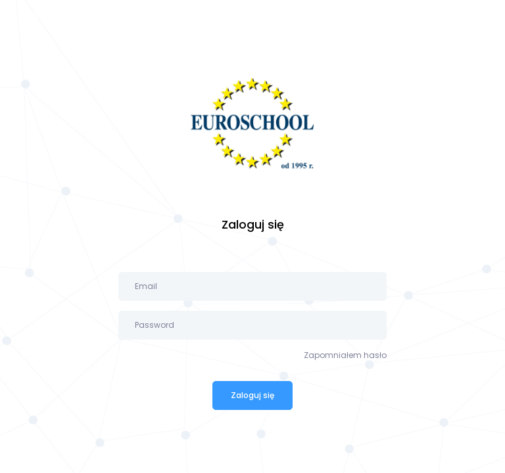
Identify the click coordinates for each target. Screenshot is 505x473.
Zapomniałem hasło (345, 355)
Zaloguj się (252, 395)
